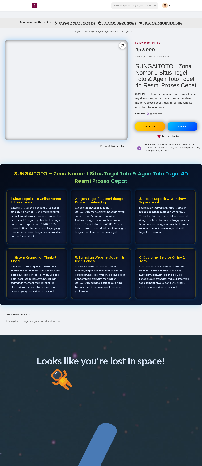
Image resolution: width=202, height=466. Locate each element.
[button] (134, 5)
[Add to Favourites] (122, 45)
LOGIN (182, 126)
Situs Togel (88, 31)
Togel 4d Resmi (39, 321)
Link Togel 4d (125, 31)
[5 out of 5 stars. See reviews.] (156, 113)
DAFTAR (150, 126)
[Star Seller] (147, 113)
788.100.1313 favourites (18, 314)
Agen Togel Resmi (106, 31)
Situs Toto (140, 113)
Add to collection (168, 136)
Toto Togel (75, 31)
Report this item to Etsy (112, 146)
